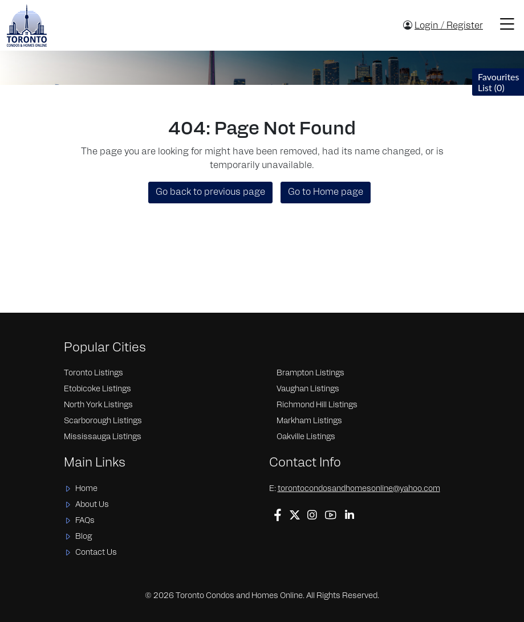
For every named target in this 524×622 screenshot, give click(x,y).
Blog (83, 537)
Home (86, 489)
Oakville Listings (306, 437)
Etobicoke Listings (97, 389)
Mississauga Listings (102, 437)
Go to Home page (325, 192)
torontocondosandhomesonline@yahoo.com (359, 489)
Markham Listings (309, 421)
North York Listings (98, 405)
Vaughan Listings (308, 389)
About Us (92, 505)
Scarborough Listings (103, 421)
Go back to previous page (210, 192)
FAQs (85, 521)
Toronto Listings (93, 373)
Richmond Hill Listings (317, 405)
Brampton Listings (310, 373)
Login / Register (449, 26)
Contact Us (96, 553)
